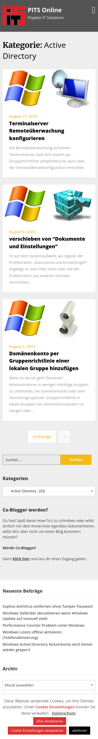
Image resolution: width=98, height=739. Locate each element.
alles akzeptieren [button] (49, 721)
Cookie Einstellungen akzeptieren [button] (37, 730)
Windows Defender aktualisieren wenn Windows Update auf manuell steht (45, 616)
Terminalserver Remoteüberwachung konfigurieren (36, 131)
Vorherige (42, 436)
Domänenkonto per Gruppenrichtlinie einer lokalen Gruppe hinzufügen (44, 361)
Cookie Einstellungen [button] (55, 706)
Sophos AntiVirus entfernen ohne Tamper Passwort (48, 606)
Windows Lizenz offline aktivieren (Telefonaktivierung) (32, 635)
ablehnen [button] (79, 730)
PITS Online (45, 10)
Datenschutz (64, 713)
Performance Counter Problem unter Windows (43, 625)
